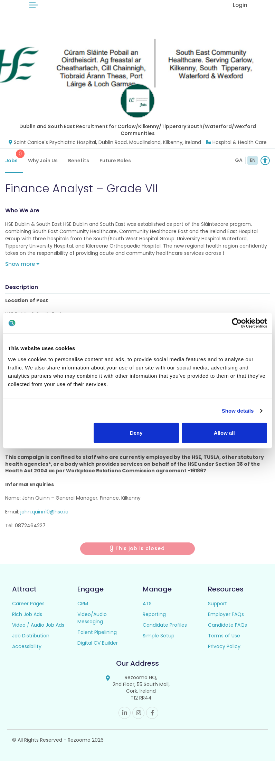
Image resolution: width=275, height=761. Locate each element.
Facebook (152, 713)
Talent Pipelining (97, 632)
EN (253, 160)
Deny (136, 432)
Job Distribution (30, 635)
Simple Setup (158, 635)
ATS (147, 603)
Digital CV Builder (97, 642)
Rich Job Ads (27, 614)
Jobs (14, 157)
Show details (238, 411)
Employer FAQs (226, 614)
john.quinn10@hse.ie (44, 511)
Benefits (78, 160)
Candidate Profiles (165, 625)
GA (239, 160)
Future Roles (115, 160)
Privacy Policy (224, 646)
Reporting (154, 614)
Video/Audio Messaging (92, 618)
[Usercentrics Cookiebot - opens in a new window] (237, 323)
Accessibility (26, 646)
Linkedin (124, 713)
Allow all (224, 432)
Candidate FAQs (227, 625)
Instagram (138, 713)
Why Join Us (43, 160)
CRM (82, 603)
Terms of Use (224, 635)
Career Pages (28, 603)
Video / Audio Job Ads (38, 625)
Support (217, 603)
